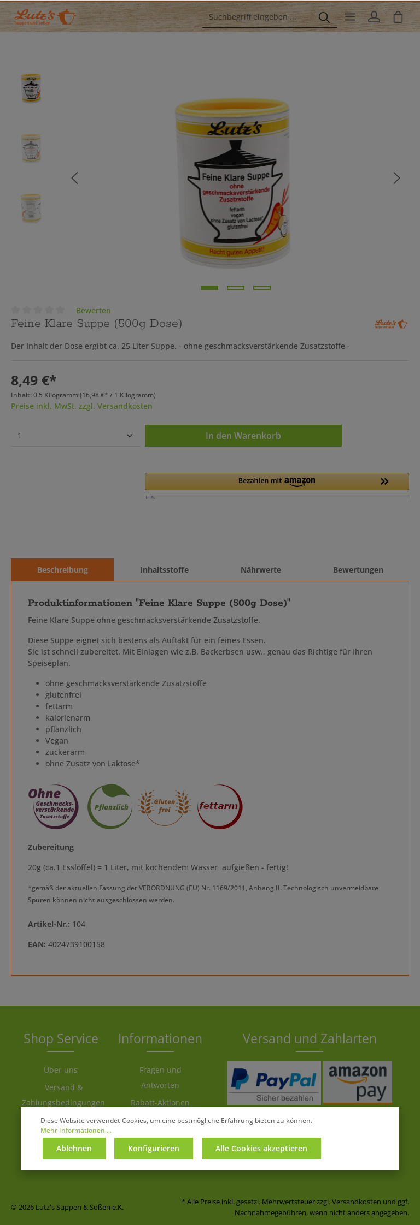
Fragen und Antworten (160, 1077)
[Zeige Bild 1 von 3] (209, 288)
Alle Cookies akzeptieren (261, 1148)
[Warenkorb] (398, 17)
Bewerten (93, 310)
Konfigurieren (153, 1148)
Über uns (61, 1070)
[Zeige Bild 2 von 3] (235, 288)
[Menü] (350, 17)
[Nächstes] (397, 177)
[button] (277, 486)
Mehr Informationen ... (76, 1130)
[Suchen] (324, 17)
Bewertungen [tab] (358, 569)
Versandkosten (356, 1201)
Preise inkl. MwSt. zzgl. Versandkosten (82, 406)
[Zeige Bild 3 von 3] (262, 288)
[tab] (62, 569)
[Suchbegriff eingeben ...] (257, 17)
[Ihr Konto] (374, 17)
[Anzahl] (76, 436)
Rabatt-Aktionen (160, 1102)
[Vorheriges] (74, 177)
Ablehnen (74, 1148)
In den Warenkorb (243, 436)
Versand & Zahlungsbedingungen (63, 1095)
